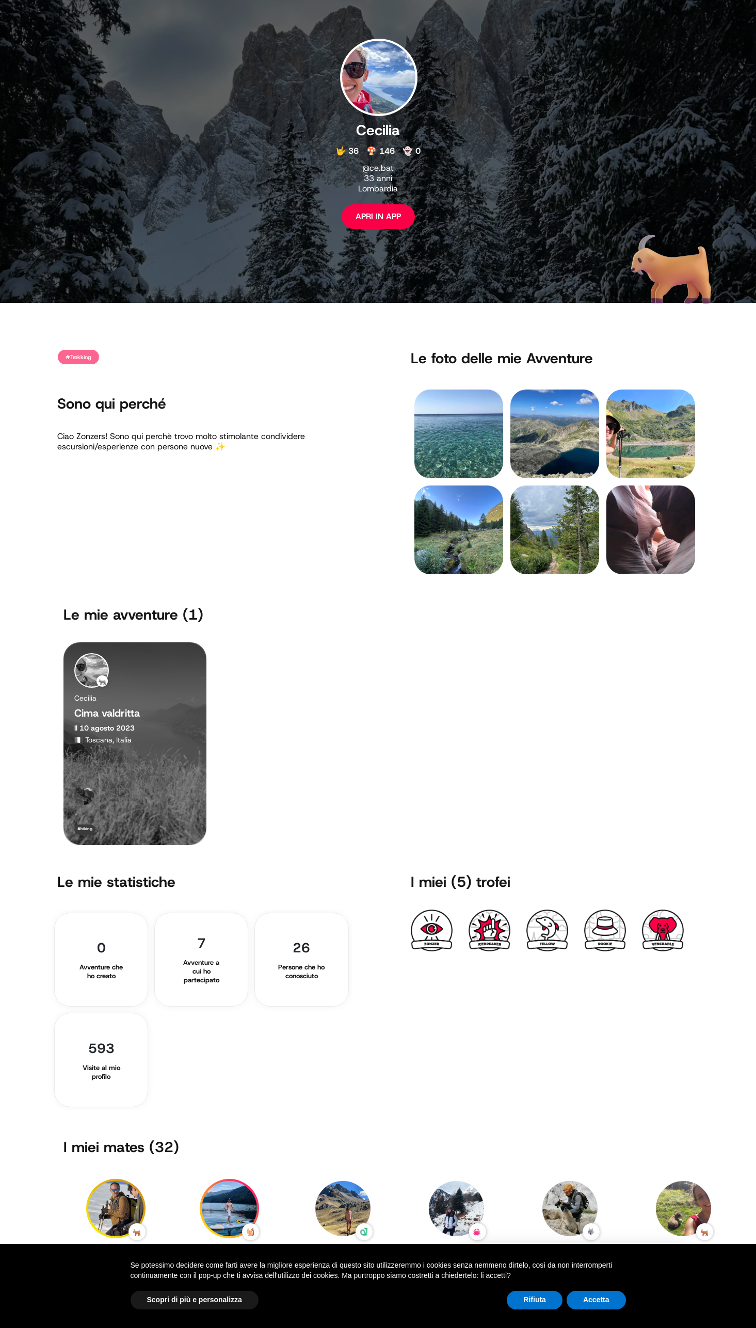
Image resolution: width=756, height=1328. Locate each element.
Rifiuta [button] (534, 1299)
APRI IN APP (378, 216)
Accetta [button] (596, 1299)
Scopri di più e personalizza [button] (194, 1299)
